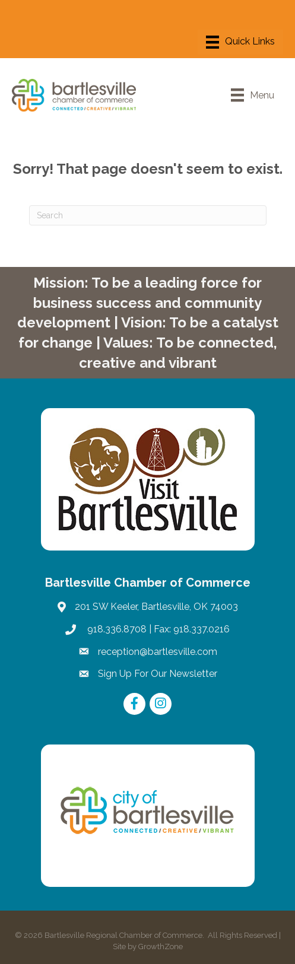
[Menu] (240, 42)
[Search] (148, 215)
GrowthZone (160, 946)
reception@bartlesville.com (157, 651)
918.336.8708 (116, 629)
